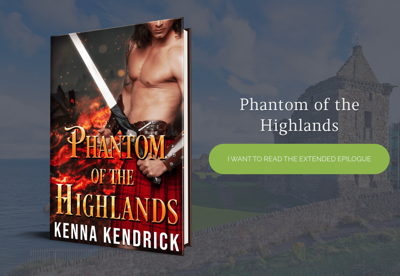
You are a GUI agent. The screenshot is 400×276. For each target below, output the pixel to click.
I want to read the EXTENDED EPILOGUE (299, 159)
